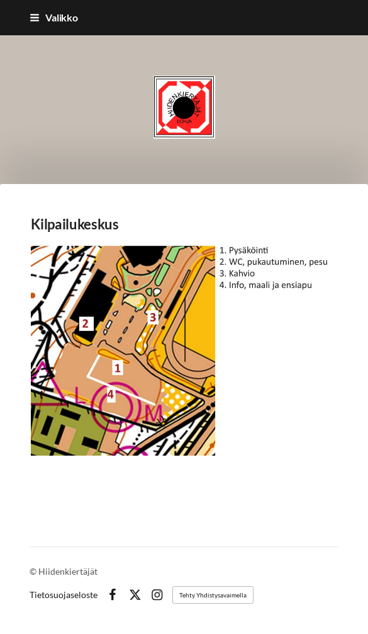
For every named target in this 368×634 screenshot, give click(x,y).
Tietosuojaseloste (64, 595)
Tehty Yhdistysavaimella (213, 595)
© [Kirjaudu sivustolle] (34, 571)
